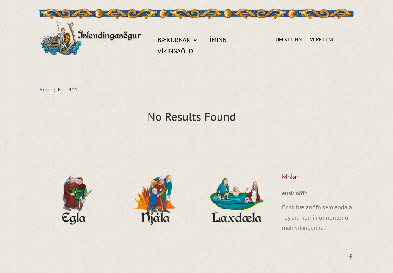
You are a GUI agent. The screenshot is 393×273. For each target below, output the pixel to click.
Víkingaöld (175, 52)
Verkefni (321, 40)
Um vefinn (289, 40)
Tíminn (216, 40)
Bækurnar (174, 40)
